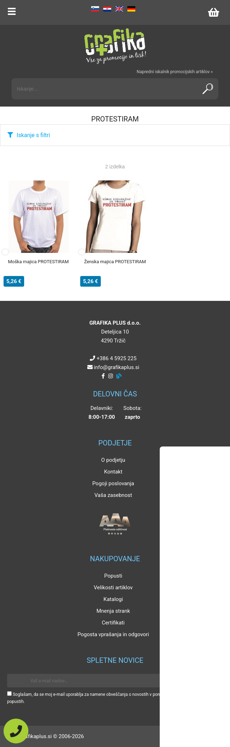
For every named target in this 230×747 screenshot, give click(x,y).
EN (119, 9)
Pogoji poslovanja (113, 483)
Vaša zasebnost (113, 495)
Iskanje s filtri (33, 135)
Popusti (113, 576)
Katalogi (113, 599)
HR (107, 9)
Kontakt (113, 472)
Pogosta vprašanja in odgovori (113, 634)
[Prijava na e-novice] (212, 680)
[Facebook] (103, 376)
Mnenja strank (113, 611)
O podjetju (113, 460)
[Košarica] (213, 12)
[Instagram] (110, 376)
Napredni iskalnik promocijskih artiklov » (175, 71)
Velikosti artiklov (113, 587)
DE (131, 9)
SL (95, 9)
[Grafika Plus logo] (115, 46)
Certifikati (113, 622)
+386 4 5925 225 (116, 358)
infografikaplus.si (116, 367)
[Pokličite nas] (16, 731)
